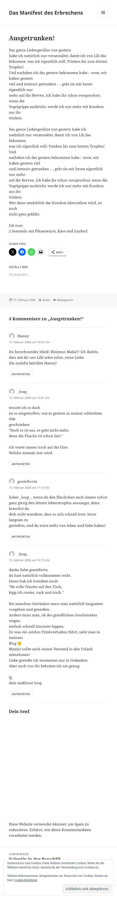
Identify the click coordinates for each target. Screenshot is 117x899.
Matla (46, 300)
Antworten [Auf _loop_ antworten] (20, 464)
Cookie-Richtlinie (25, 880)
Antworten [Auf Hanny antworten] (20, 374)
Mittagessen (65, 300)
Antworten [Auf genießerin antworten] (20, 537)
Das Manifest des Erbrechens (46, 12)
